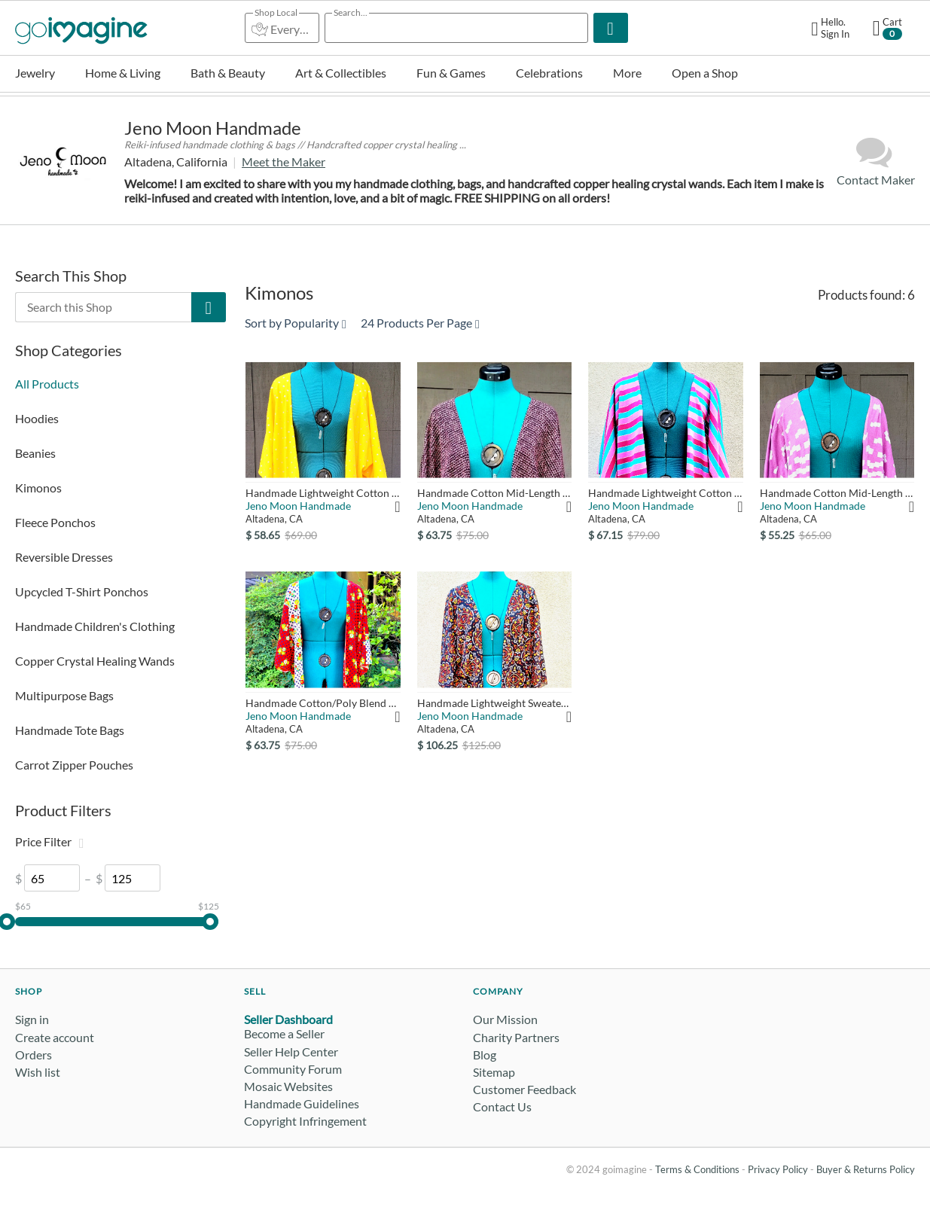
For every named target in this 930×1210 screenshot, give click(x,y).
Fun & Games (451, 73)
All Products (47, 383)
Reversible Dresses (64, 557)
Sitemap (494, 1072)
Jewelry (35, 73)
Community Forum (293, 1069)
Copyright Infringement (305, 1121)
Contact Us (502, 1106)
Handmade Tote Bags (69, 730)
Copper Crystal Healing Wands (95, 661)
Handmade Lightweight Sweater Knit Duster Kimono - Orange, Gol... (494, 702)
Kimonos (38, 487)
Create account (54, 1037)
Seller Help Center (291, 1051)
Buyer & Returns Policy (865, 1169)
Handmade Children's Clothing (95, 626)
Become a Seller (284, 1033)
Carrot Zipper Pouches (74, 764)
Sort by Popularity (295, 322)
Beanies (35, 453)
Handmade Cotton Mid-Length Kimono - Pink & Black (494, 492)
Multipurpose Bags (64, 695)
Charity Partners (516, 1037)
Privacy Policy (778, 1169)
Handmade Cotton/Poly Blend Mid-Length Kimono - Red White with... (322, 702)
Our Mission (505, 1019)
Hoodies (37, 418)
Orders (33, 1054)
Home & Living (122, 73)
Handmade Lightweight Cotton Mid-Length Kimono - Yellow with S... (322, 492)
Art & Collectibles (340, 73)
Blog (484, 1054)
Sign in (32, 1019)
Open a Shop (705, 73)
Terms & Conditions (697, 1169)
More (627, 73)
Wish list (37, 1072)
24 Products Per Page (420, 322)
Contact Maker (876, 161)
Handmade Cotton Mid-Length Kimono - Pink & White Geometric (837, 492)
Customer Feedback (524, 1089)
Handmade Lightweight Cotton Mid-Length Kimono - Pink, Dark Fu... (665, 492)
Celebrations (549, 73)
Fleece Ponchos (55, 522)
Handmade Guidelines (301, 1103)
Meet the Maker (283, 161)
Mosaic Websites (288, 1086)
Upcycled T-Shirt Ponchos (81, 591)
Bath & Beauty (228, 73)
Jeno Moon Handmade (212, 128)
